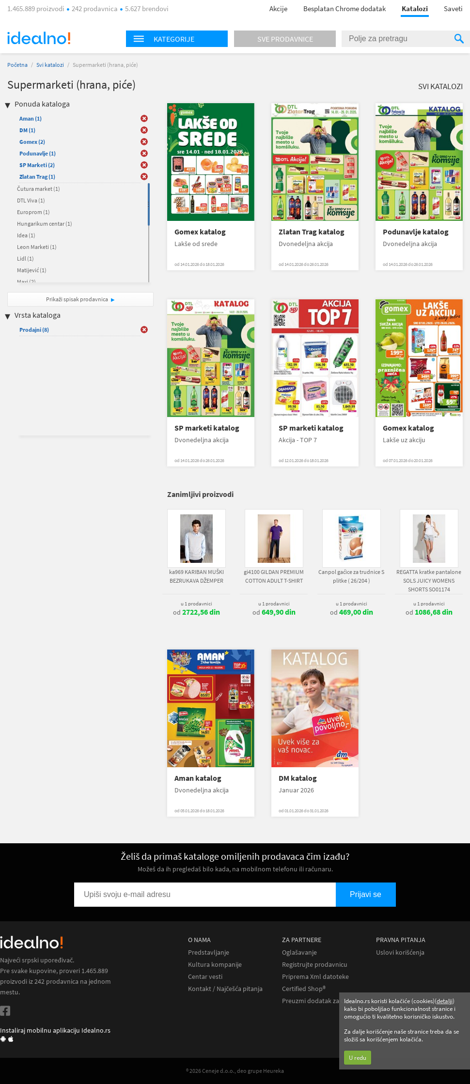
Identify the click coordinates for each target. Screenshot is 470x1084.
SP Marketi (37, 165)
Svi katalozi (50, 64)
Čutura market (38, 188)
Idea (26, 235)
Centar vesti (205, 977)
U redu (357, 1057)
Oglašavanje (299, 952)
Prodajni (34, 329)
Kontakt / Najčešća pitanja (225, 989)
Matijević (32, 270)
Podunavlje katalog (416, 231)
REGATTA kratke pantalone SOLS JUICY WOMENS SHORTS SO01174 (428, 580)
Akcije (278, 8)
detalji (445, 1001)
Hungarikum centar (44, 223)
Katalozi (415, 8)
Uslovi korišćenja (400, 952)
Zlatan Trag (37, 176)
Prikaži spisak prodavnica (77, 299)
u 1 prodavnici (196, 603)
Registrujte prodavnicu (314, 964)
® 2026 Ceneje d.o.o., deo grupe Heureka (235, 1070)
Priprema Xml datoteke (315, 977)
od (196, 612)
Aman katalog (197, 778)
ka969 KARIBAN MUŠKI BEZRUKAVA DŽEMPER (196, 576)
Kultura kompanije (215, 964)
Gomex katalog (200, 231)
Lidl (25, 258)
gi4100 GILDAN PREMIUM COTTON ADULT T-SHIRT (274, 576)
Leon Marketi (37, 246)
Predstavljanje (208, 952)
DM (27, 130)
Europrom (33, 212)
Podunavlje (37, 153)
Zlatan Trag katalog (312, 231)
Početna (17, 64)
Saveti (453, 8)
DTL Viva (31, 200)
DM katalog (298, 778)
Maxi (26, 281)
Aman (30, 118)
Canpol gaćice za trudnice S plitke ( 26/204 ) (351, 576)
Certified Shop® (304, 989)
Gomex (32, 141)
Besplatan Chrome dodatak (344, 8)
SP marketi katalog (206, 428)
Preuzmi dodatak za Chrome (323, 1001)
